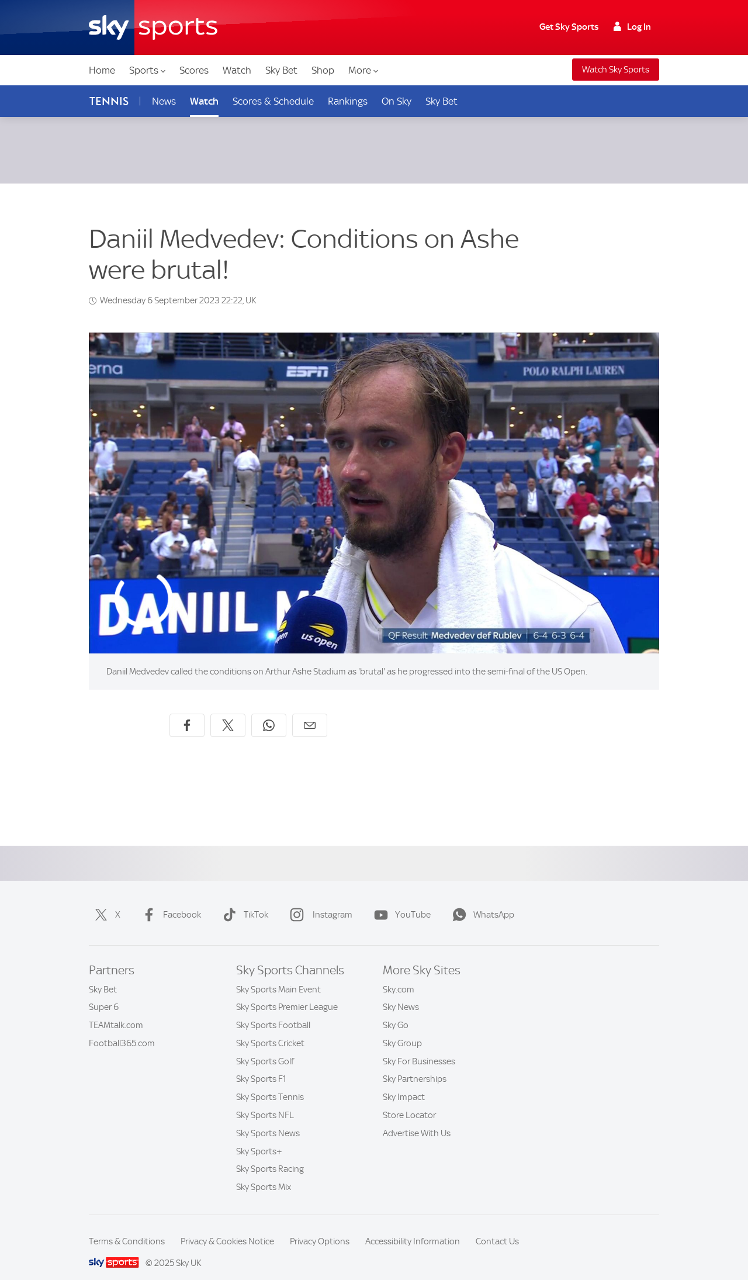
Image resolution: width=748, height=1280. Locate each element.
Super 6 (104, 993)
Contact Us (497, 1227)
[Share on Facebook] (187, 711)
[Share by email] (309, 711)
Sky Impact (404, 1083)
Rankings (348, 101)
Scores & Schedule (273, 101)
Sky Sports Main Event (278, 975)
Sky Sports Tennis (270, 1083)
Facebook (169, 900)
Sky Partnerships (414, 1065)
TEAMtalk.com (116, 1011)
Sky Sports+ (259, 1137)
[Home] (153, 27)
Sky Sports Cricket (270, 1029)
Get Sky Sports (568, 27)
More (363, 70)
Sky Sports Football (273, 1011)
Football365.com (122, 1029)
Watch (237, 70)
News (164, 101)
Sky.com (398, 975)
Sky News (401, 993)
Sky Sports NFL (265, 1101)
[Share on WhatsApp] (268, 711)
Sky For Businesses (419, 1047)
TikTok (243, 900)
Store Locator (409, 1101)
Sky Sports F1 (261, 1065)
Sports (147, 70)
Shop (322, 70)
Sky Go (395, 1011)
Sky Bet (281, 70)
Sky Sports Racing (270, 1155)
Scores (194, 70)
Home (102, 70)
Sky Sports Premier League (287, 993)
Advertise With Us (417, 1119)
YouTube (400, 900)
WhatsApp (481, 900)
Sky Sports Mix (263, 1173)
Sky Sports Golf (265, 1047)
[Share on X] (227, 711)
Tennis (109, 101)
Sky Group (402, 1029)
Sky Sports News (268, 1119)
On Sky (396, 101)
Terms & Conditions (127, 1227)
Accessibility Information (412, 1227)
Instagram (318, 900)
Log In (632, 27)
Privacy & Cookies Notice (227, 1227)
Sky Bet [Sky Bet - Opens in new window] (441, 101)
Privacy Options (319, 1227)
